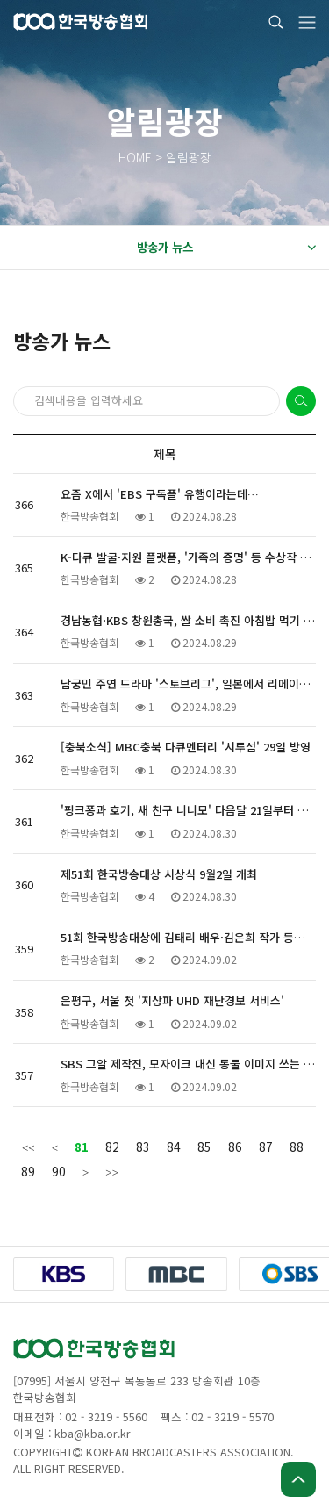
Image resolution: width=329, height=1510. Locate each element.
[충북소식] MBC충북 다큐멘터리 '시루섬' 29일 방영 (186, 746)
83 (143, 1146)
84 (174, 1146)
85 (204, 1146)
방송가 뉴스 (226, 247)
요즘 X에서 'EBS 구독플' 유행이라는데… (160, 493)
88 (297, 1146)
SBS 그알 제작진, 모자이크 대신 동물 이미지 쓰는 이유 (193, 1063)
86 (235, 1146)
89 (28, 1171)
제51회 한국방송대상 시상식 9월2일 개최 (159, 874)
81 (82, 1146)
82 (112, 1146)
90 (59, 1171)
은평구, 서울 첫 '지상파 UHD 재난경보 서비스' (172, 1000)
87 (266, 1146)
